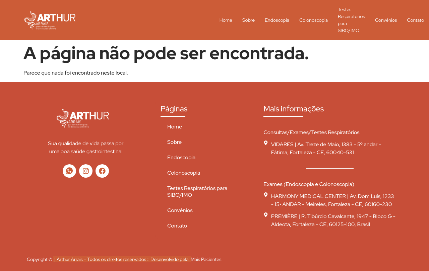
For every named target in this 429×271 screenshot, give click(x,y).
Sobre (248, 20)
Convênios (386, 20)
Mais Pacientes (206, 259)
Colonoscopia (313, 20)
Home (226, 20)
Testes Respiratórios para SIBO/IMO (351, 20)
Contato (177, 225)
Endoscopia (277, 20)
